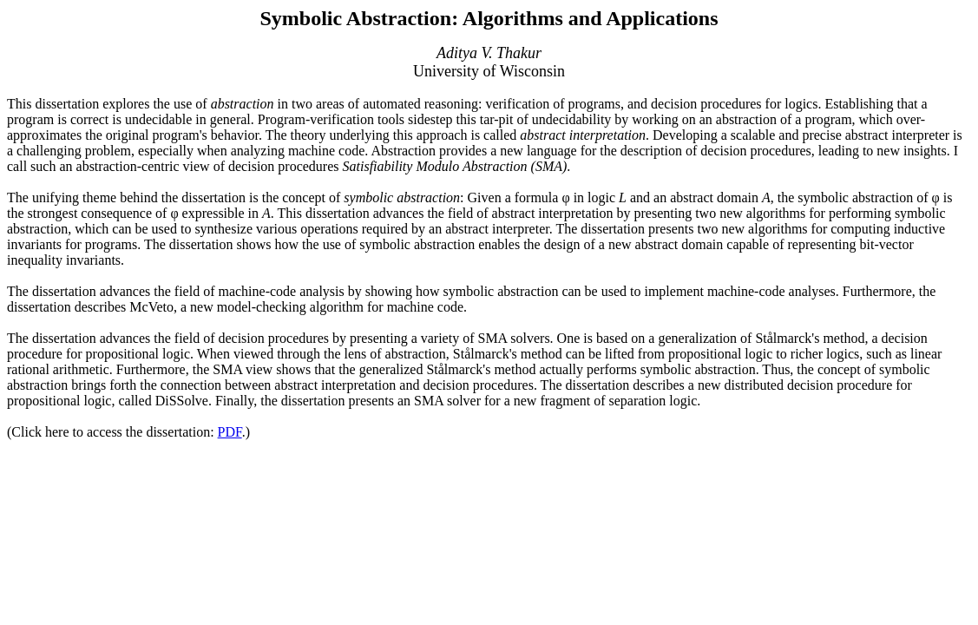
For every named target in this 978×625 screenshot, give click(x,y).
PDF (230, 431)
